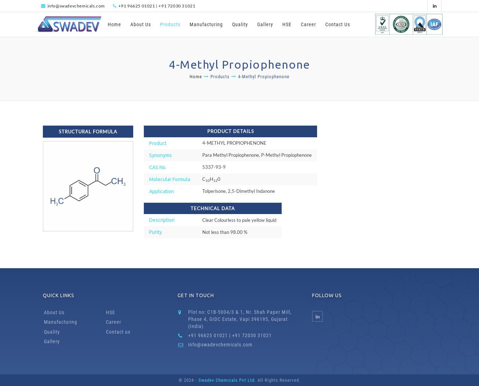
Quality (240, 24)
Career (308, 24)
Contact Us (337, 24)
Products (170, 24)
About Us (140, 24)
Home (114, 24)
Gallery (265, 24)
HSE (287, 24)
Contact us (118, 331)
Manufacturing (206, 24)
